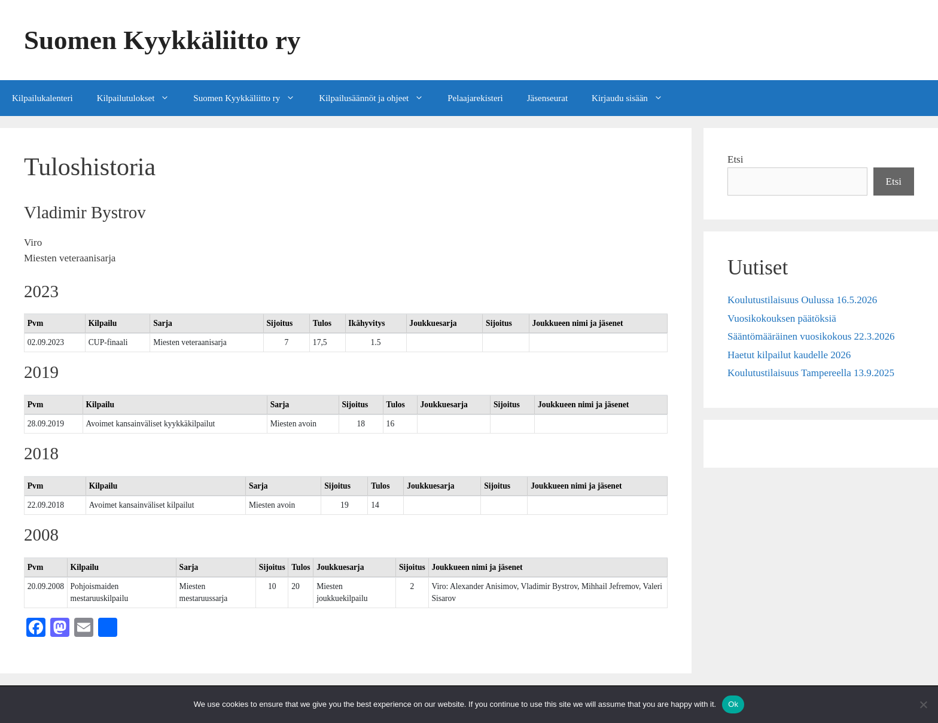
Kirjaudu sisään (633, 98)
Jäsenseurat (547, 98)
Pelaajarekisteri (474, 98)
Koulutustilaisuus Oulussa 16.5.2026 (802, 300)
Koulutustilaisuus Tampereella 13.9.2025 (810, 373)
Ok (733, 704)
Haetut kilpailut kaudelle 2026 (789, 355)
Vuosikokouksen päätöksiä (781, 318)
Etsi (735, 159)
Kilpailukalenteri (42, 98)
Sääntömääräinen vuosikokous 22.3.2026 (811, 336)
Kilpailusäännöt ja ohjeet (377, 98)
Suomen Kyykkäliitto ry (162, 40)
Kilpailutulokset (139, 98)
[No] (923, 704)
